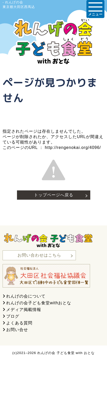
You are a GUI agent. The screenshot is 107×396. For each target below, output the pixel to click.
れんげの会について (26, 296)
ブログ (12, 316)
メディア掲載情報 (23, 309)
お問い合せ (17, 329)
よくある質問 (19, 323)
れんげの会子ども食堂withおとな (38, 303)
